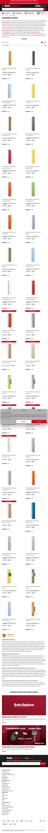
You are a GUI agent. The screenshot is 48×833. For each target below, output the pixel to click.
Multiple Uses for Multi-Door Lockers (14, 717)
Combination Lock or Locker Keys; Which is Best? (18, 747)
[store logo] (12, 6)
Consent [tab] (8, 410)
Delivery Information (6, 783)
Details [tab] (24, 410)
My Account (4, 782)
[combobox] (23, 9)
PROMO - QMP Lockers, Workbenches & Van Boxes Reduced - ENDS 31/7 (24, 3)
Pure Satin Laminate (33, 32)
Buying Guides (5, 795)
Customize (24, 421)
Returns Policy (5, 785)
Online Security (5, 808)
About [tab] (39, 410)
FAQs (3, 793)
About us (3, 804)
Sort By (3, 45)
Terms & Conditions (5, 811)
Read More (4, 722)
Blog (3, 796)
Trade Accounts (5, 789)
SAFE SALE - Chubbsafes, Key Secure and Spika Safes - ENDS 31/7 (24, 0)
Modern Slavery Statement (7, 810)
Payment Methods (5, 786)
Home (3, 15)
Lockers (7, 15)
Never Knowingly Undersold (7, 790)
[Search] (44, 9)
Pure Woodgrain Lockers (7, 30)
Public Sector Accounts (6, 787)
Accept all (39, 421)
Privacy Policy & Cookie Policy (7, 807)
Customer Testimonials (6, 805)
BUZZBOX (7, 33)
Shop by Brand (5, 798)
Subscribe (43, 763)
